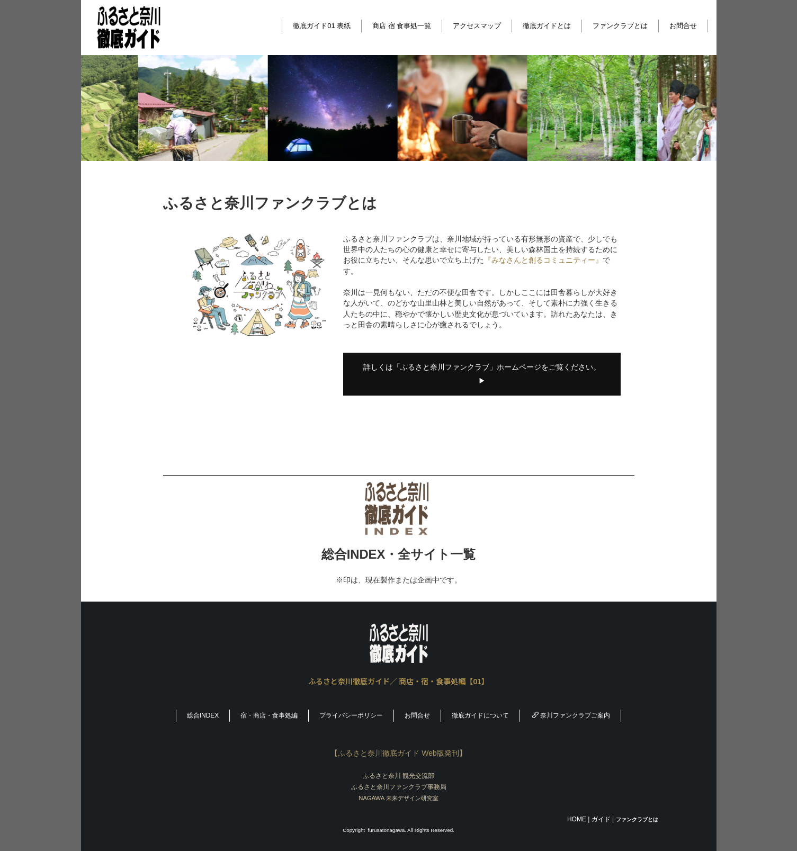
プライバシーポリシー (351, 715)
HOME (576, 819)
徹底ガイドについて (480, 715)
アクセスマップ (477, 26)
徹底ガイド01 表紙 (322, 26)
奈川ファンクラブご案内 (571, 715)
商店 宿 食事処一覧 (401, 26)
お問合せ (683, 26)
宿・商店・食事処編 (269, 715)
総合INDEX (203, 715)
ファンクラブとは (620, 26)
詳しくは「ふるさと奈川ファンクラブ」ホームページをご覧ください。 (482, 373)
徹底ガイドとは (547, 26)
